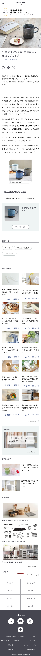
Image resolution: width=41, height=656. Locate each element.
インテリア (26, 298)
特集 (11, 606)
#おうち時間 (9, 253)
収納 (9, 357)
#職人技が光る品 (22, 248)
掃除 (31, 590)
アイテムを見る (20, 227)
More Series (31, 452)
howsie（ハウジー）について (10, 640)
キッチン (5, 60)
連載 (31, 606)
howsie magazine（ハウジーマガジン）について (20, 636)
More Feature (32, 566)
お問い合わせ (31, 649)
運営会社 (10, 645)
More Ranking (32, 575)
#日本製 (8, 248)
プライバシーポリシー (31, 645)
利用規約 (10, 649)
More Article (32, 421)
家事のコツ (31, 598)
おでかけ (8, 385)
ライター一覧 (31, 640)
